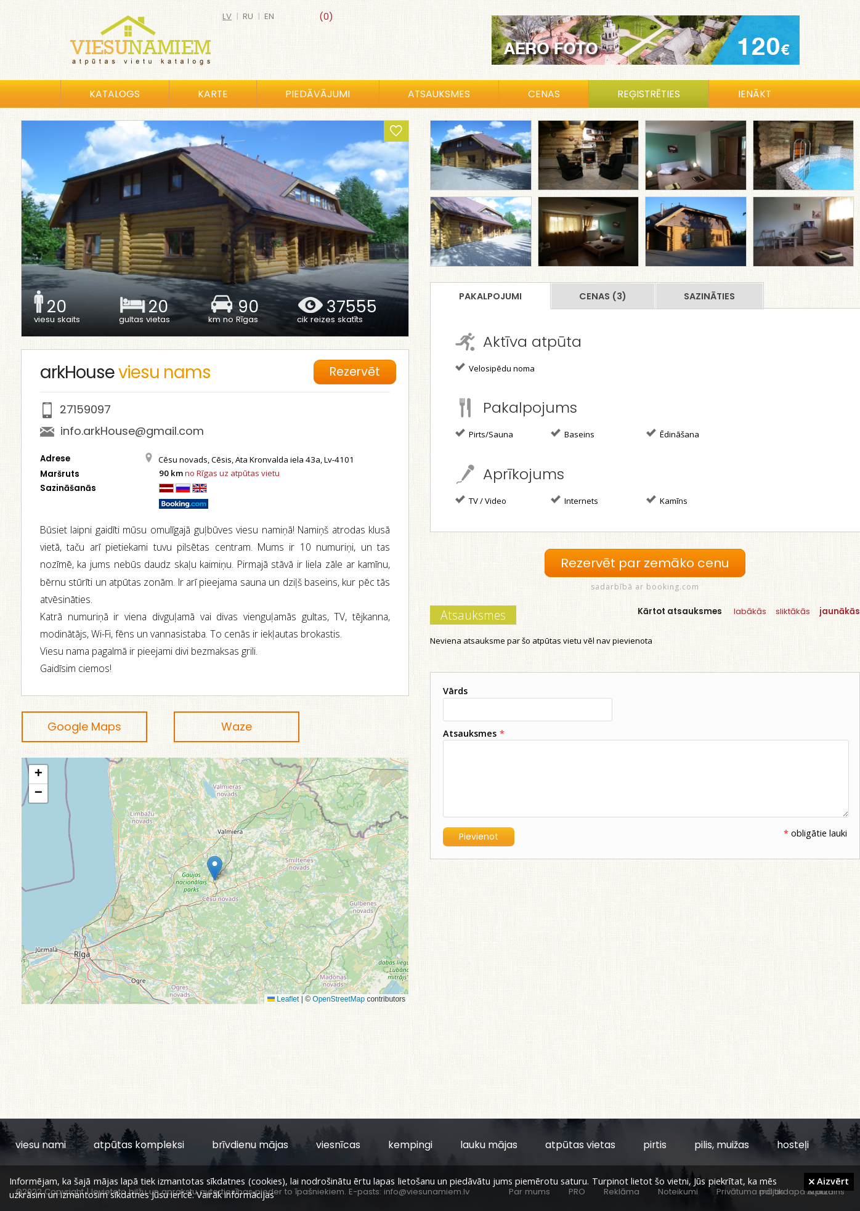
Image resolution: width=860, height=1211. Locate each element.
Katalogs (114, 93)
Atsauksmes (439, 93)
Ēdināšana (672, 433)
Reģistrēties (648, 93)
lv (227, 16)
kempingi (410, 1145)
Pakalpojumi (490, 296)
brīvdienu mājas (250, 1145)
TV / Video (480, 500)
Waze (236, 726)
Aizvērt (829, 1181)
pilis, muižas (721, 1145)
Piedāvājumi (317, 93)
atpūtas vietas (580, 1145)
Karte (213, 93)
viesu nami (40, 1145)
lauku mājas (488, 1145)
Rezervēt (356, 370)
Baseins (572, 433)
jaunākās (839, 611)
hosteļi (793, 1145)
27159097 (85, 409)
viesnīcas (338, 1145)
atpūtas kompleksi (139, 1145)
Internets (574, 500)
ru (248, 16)
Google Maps (84, 726)
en (269, 16)
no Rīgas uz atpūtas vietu (232, 473)
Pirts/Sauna (484, 433)
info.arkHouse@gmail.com (132, 431)
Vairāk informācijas (235, 1194)
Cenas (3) (603, 296)
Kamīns (667, 500)
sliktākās (793, 611)
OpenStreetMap (338, 999)
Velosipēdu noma (495, 368)
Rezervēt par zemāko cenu (645, 562)
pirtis (655, 1145)
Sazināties (709, 296)
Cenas (544, 93)
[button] (214, 868)
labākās (750, 611)
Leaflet (283, 999)
